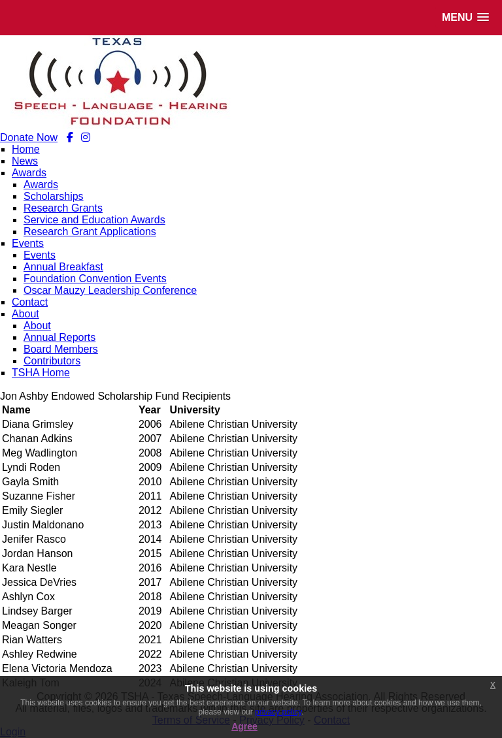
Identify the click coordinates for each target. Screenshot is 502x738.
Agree (244, 726)
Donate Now (29, 137)
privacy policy (278, 711)
